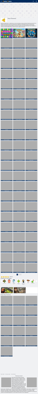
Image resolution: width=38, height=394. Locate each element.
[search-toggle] (33, 1)
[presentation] (1, 281)
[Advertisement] (10, 10)
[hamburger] (1, 1)
